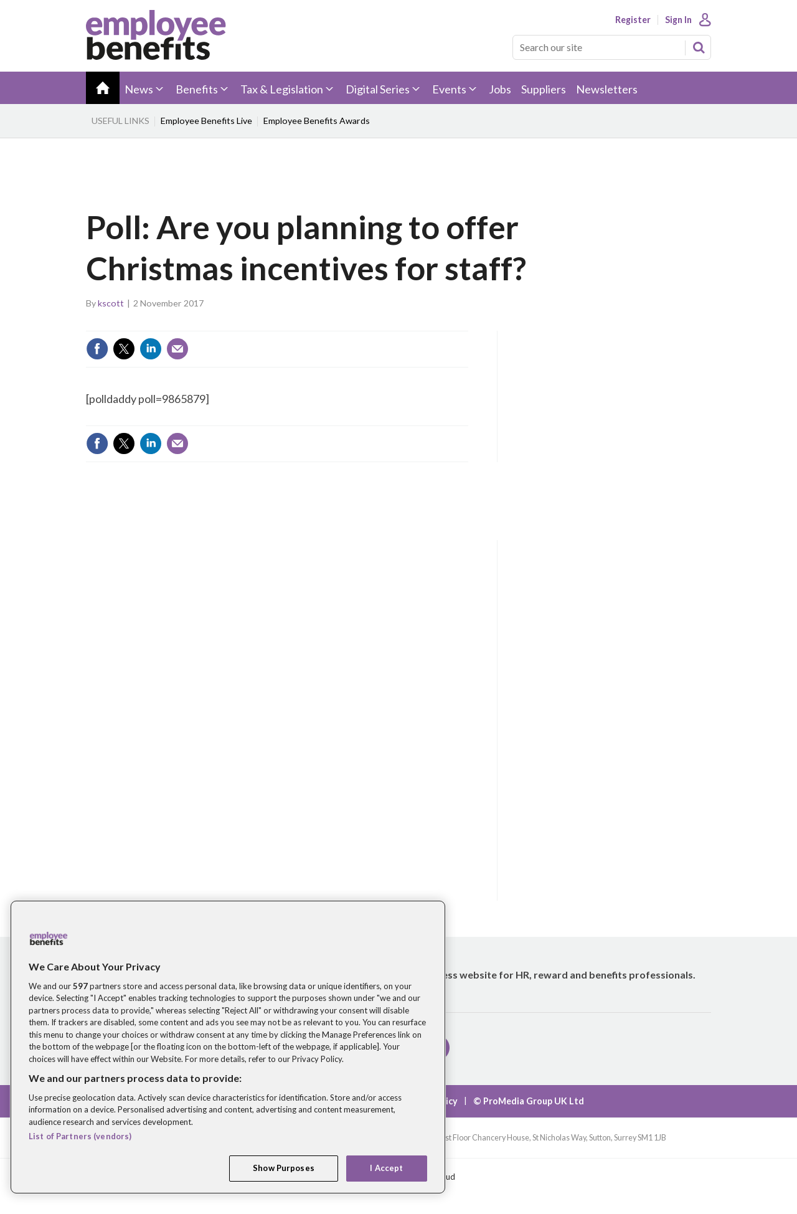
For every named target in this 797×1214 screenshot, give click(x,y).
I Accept (386, 1168)
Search (699, 47)
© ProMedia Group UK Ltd (528, 1101)
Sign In (678, 20)
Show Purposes (283, 1168)
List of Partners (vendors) (80, 1136)
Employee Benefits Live (206, 120)
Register (633, 20)
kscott (111, 303)
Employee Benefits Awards (316, 120)
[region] (228, 1047)
